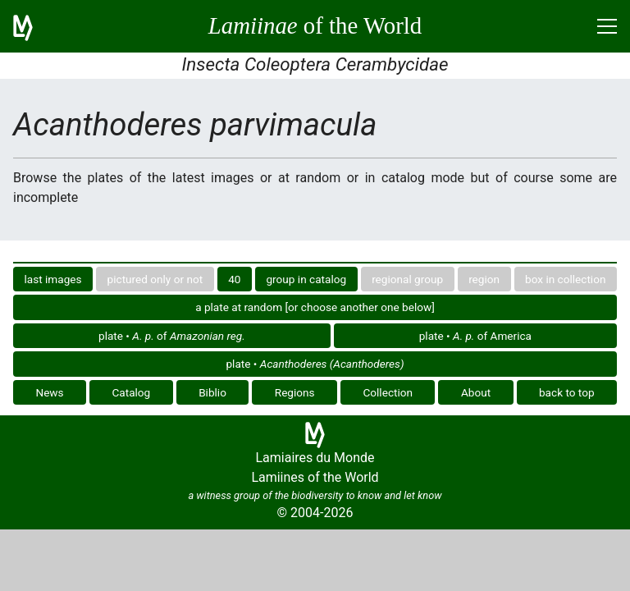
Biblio (212, 392)
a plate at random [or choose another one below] (315, 307)
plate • (315, 363)
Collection (388, 392)
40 (234, 279)
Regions (295, 392)
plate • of (171, 335)
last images (53, 279)
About (476, 392)
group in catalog (306, 279)
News (49, 392)
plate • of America (475, 335)
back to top (567, 392)
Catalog (131, 392)
